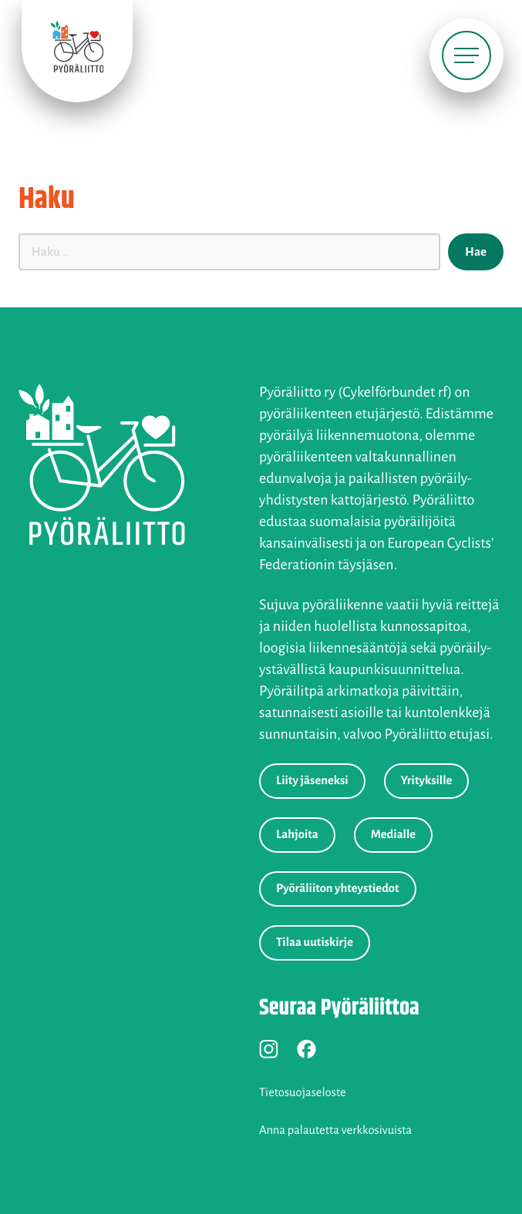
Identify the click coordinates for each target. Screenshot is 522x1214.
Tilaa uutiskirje (314, 943)
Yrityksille (427, 781)
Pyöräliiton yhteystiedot (337, 889)
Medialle (393, 835)
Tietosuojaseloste (302, 1093)
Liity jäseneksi (312, 781)
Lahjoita (297, 835)
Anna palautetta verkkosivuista (335, 1131)
